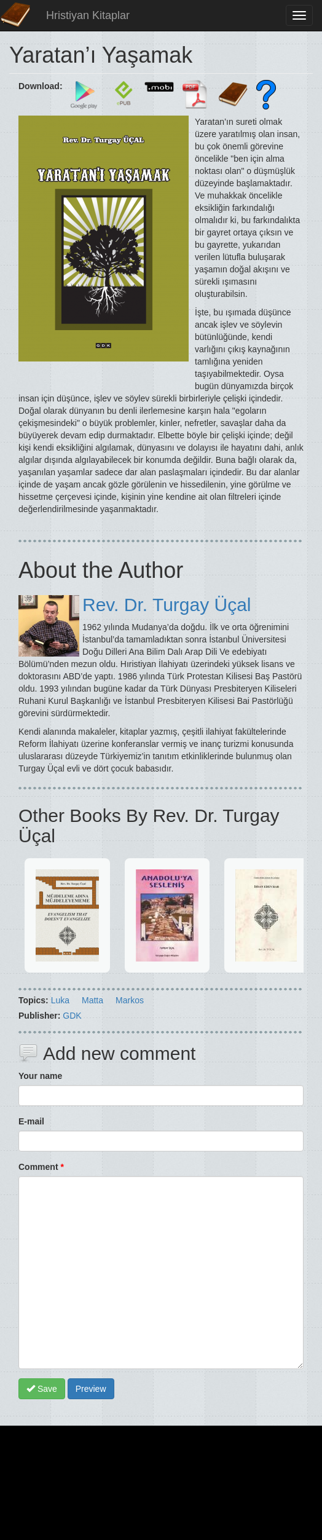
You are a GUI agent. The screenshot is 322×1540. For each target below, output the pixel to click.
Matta (92, 1000)
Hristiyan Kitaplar (88, 15)
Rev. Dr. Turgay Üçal (166, 604)
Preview (91, 1389)
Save (41, 1389)
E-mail (31, 1121)
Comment (41, 1167)
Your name (40, 1076)
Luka (60, 1000)
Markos (130, 1000)
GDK (72, 1016)
